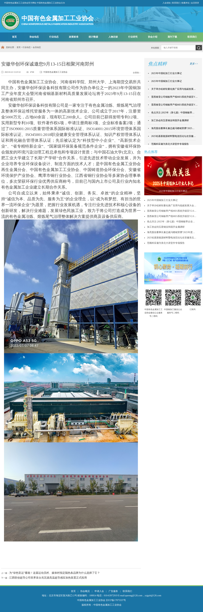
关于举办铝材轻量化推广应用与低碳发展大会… (171, 205)
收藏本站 (185, 3)
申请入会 (99, 591)
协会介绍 (152, 37)
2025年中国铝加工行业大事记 (166, 73)
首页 (14, 37)
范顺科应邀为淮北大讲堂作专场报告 (170, 144)
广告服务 (113, 591)
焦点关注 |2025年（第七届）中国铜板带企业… (171, 221)
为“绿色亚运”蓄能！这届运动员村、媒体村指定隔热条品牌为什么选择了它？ (54, 572)
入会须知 (167, 3)
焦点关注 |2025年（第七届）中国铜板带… (172, 112)
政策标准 (73, 37)
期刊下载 (172, 37)
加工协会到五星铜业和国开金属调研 (170, 120)
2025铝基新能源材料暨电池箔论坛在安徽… (173, 136)
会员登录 (195, 3)
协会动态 (34, 37)
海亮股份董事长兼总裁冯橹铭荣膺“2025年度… (171, 232)
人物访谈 (113, 37)
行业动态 (54, 37)
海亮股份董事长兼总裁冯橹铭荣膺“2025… (172, 128)
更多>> (194, 63)
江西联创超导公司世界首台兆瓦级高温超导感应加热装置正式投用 (48, 577)
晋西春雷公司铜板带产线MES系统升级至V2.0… (171, 211)
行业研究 (133, 37)
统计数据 (93, 37)
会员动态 (37, 47)
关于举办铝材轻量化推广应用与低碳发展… (173, 89)
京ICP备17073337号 (116, 600)
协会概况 (85, 591)
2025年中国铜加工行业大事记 (166, 81)
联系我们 (176, 3)
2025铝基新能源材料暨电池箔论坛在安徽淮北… (171, 237)
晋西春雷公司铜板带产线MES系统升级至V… (174, 97)
